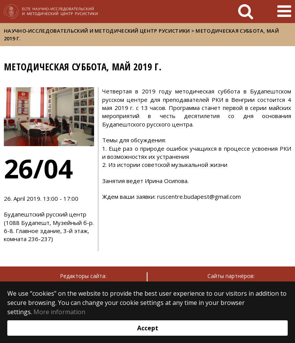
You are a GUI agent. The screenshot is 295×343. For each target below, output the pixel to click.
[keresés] (245, 11)
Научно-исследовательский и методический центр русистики (97, 30)
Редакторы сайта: (83, 276)
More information (59, 312)
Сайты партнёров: (231, 276)
